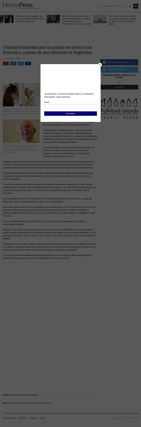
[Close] (100, 65)
